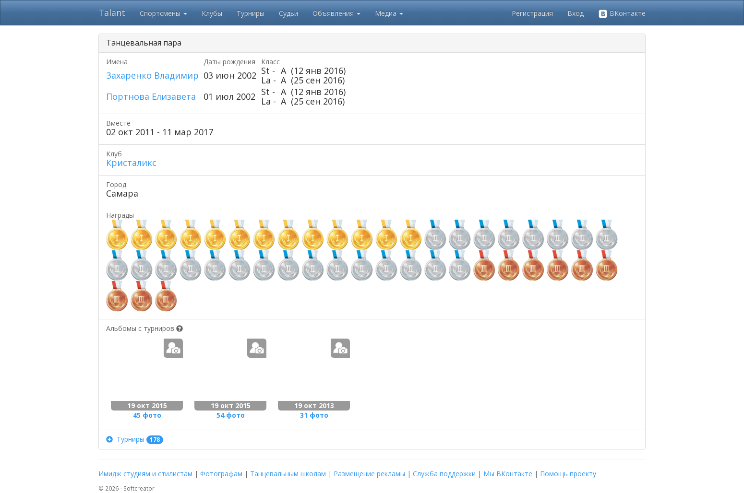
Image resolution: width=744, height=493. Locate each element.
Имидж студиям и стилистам (145, 473)
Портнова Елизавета (151, 96)
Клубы (212, 13)
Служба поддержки (444, 473)
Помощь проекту (568, 473)
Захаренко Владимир (152, 75)
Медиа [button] (389, 13)
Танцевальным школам (288, 473)
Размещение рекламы (369, 473)
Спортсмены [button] (163, 13)
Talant (111, 12)
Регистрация (532, 13)
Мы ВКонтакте (507, 473)
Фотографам (221, 473)
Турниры (250, 13)
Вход (575, 13)
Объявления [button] (336, 13)
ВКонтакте (622, 14)
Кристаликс (131, 162)
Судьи (288, 13)
